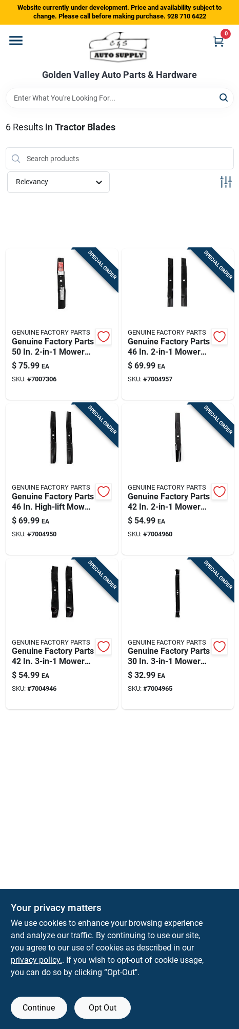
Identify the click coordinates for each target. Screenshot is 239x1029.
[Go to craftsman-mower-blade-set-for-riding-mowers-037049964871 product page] (178, 479)
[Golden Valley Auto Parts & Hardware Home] (119, 47)
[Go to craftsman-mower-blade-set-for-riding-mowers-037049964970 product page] (62, 324)
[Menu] (16, 40)
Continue (39, 1008)
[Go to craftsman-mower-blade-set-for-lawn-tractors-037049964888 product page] (62, 634)
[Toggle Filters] (226, 182)
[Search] (224, 97)
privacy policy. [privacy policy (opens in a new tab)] (36, 960)
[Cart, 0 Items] (218, 41)
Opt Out (102, 1008)
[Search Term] (120, 98)
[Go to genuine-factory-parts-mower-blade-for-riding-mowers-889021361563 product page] (178, 634)
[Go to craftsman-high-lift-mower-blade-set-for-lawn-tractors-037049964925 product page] (62, 479)
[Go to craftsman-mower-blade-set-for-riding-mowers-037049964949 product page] (178, 324)
